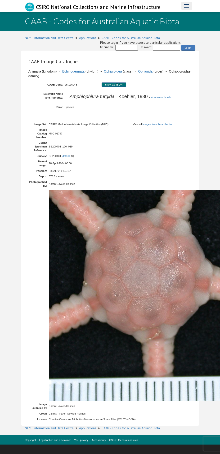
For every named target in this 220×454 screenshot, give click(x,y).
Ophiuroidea (113, 71)
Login (188, 47)
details (66, 156)
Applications (87, 38)
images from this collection (158, 124)
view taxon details (161, 97)
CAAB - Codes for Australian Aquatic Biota (131, 38)
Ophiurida (145, 71)
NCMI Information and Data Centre (49, 38)
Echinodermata (73, 71)
